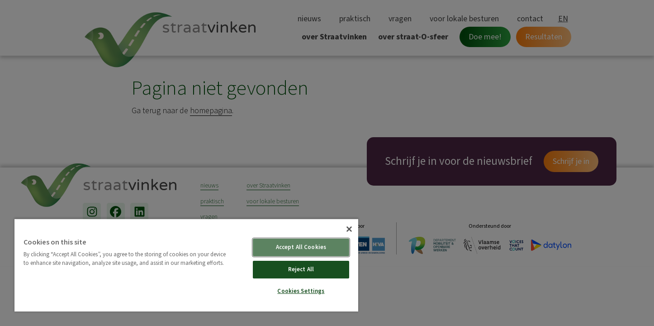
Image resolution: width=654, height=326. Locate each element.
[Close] (349, 229)
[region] (186, 265)
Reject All (301, 269)
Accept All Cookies (301, 247)
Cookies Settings (300, 291)
